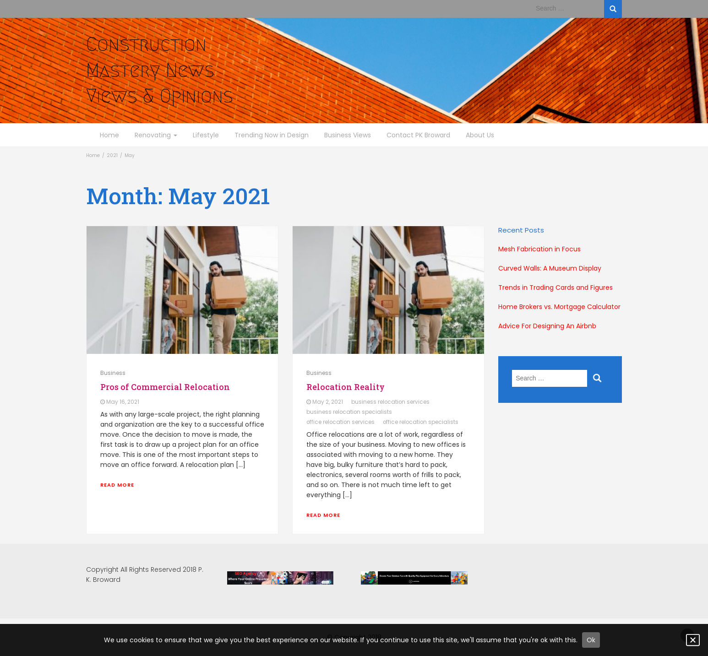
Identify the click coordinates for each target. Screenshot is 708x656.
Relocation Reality (345, 386)
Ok (591, 640)
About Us (480, 135)
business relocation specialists (349, 412)
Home (109, 135)
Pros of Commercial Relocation (165, 386)
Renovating (156, 135)
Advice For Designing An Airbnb (547, 326)
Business (112, 373)
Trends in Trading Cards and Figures (555, 287)
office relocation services (340, 422)
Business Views (347, 135)
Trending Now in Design (271, 135)
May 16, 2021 (122, 402)
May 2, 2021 (327, 402)
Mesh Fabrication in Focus (539, 249)
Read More (117, 484)
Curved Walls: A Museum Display (549, 268)
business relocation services (390, 402)
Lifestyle (206, 135)
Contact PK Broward (418, 135)
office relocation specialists (420, 422)
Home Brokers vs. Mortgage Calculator (559, 306)
